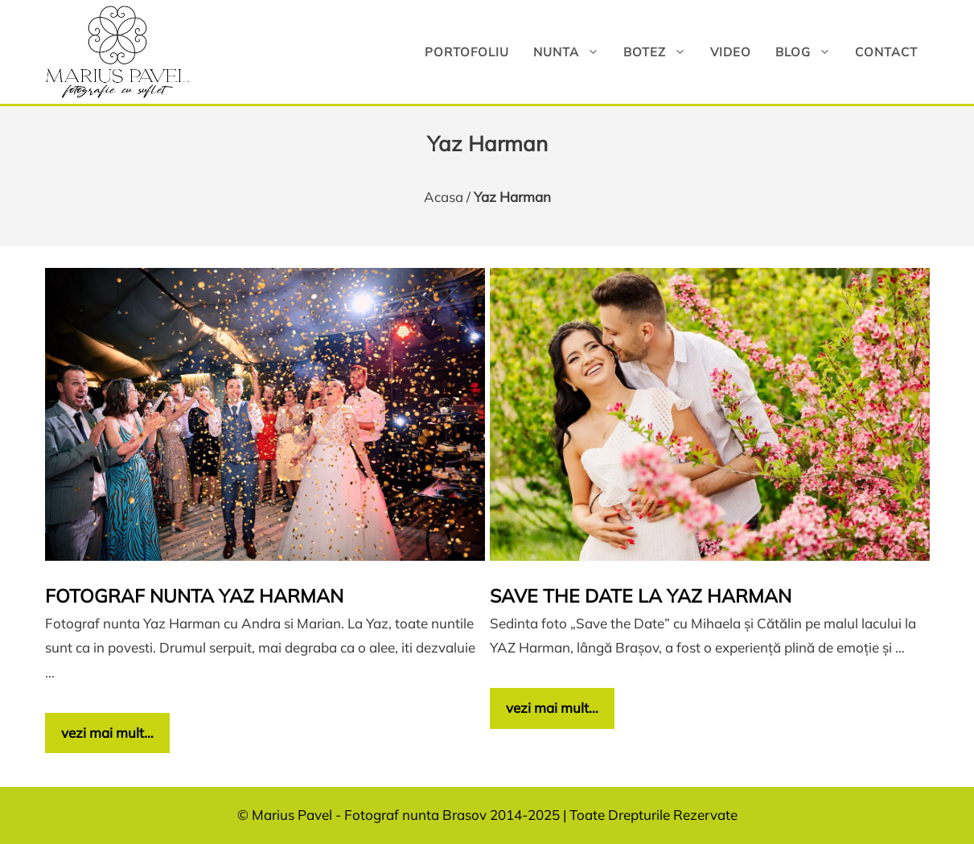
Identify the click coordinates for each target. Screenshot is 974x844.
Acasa (443, 196)
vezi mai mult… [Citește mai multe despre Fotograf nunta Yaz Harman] (107, 732)
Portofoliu (467, 52)
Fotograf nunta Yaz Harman (194, 595)
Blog (809, 52)
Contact (886, 52)
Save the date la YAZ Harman (640, 595)
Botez (660, 52)
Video (730, 52)
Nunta (572, 52)
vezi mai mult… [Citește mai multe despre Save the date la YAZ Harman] (552, 707)
